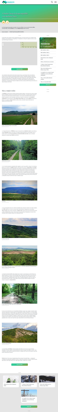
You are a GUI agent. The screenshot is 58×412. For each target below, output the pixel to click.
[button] (3, 45)
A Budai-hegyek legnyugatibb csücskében (16, 31)
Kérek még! (48, 84)
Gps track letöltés (20, 364)
